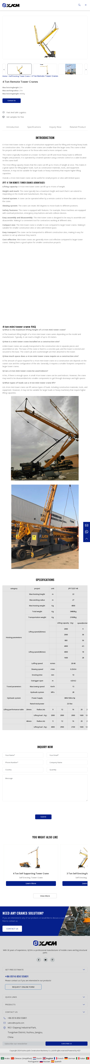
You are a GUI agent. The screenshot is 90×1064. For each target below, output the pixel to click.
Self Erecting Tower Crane (19, 76)
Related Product (78, 127)
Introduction (12, 127)
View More (45, 896)
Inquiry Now (55, 127)
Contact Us (12, 100)
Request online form (23, 987)
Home (4, 76)
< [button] (4, 69)
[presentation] (22, 808)
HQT (79, 1051)
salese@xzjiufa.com (16, 1023)
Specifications (34, 127)
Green (10, 5)
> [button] (86, 69)
